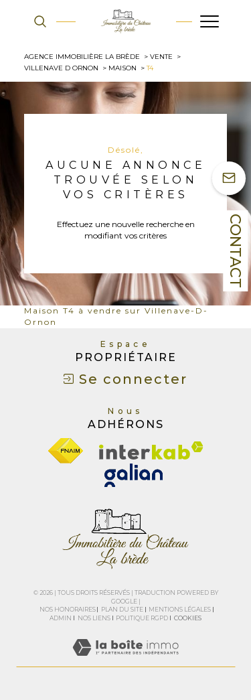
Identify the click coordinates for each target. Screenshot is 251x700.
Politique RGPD (142, 618)
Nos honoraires (67, 609)
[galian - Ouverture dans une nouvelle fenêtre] (133, 475)
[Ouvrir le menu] (209, 21)
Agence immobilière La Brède (82, 56)
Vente (161, 56)
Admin (61, 618)
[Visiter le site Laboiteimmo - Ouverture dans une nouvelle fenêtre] (125, 661)
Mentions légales (180, 609)
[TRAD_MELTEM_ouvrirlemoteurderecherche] (40, 21)
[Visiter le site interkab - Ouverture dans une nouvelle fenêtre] (151, 450)
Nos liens (94, 618)
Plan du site (122, 609)
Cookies (187, 618)
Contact (235, 251)
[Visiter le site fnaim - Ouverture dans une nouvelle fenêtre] (65, 451)
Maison (122, 68)
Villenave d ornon (61, 68)
